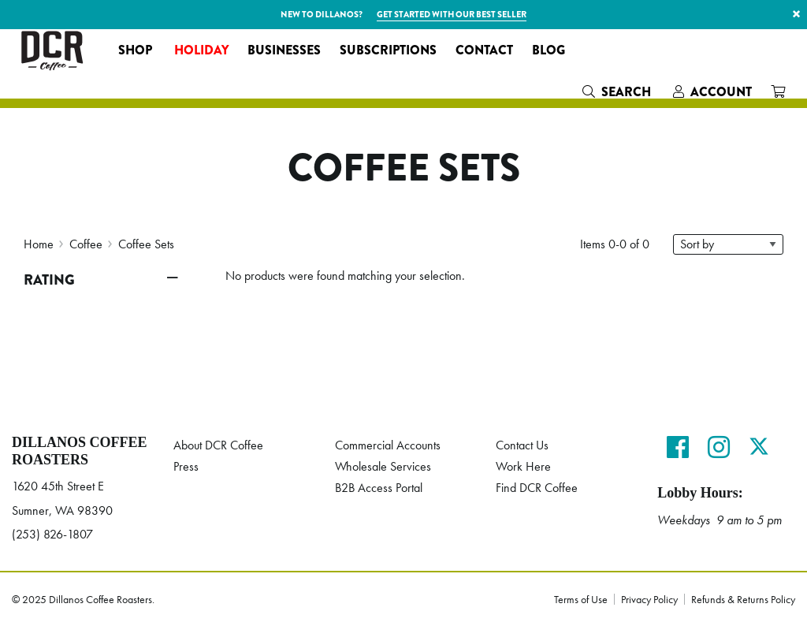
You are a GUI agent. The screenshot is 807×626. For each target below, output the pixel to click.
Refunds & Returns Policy (743, 599)
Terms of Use (581, 599)
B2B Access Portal (378, 487)
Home (39, 244)
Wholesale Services (383, 466)
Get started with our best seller (451, 14)
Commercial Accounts (388, 445)
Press (186, 466)
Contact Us (522, 445)
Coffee (85, 244)
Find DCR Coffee (537, 487)
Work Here (523, 466)
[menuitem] (137, 50)
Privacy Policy (649, 599)
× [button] (796, 14)
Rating (49, 280)
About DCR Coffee (218, 445)
